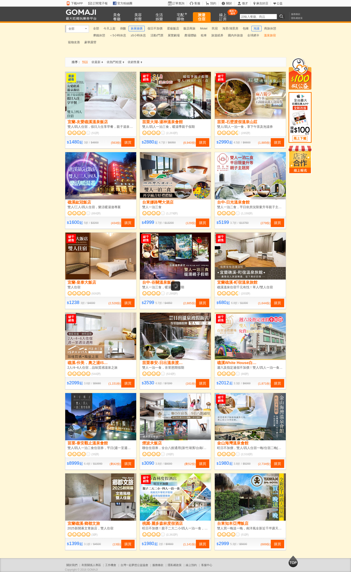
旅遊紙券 (217, 35)
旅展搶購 (137, 28)
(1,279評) (172, 213)
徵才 (245, 3)
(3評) (94, 534)
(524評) (170, 374)
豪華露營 (90, 42)
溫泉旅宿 (270, 35)
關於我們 (71, 565)
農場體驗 (190, 35)
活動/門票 (156, 35)
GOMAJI (82, 14)
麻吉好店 (262, 3)
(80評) (245, 374)
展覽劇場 (174, 35)
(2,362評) (172, 534)
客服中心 (206, 565)
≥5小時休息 (138, 35)
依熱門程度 (115, 62)
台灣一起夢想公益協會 (134, 565)
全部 (71, 28)
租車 (204, 35)
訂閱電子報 (100, 3)
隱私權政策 (297, 18)
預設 (85, 62)
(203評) (245, 293)
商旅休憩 (270, 28)
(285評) (245, 133)
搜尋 (282, 16)
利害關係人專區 (91, 565)
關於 (229, 3)
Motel (203, 28)
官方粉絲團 (124, 3)
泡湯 (257, 28)
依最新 (97, 62)
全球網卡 (253, 35)
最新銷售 (71, 77)
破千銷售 (146, 77)
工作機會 (110, 565)
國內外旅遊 (235, 35)
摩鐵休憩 (99, 35)
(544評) (96, 374)
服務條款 (295, 14)
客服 (197, 3)
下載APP (77, 3)
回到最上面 (293, 561)
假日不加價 (154, 28)
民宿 (215, 28)
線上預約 (191, 565)
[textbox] (258, 16)
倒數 (123, 28)
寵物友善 (74, 42)
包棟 (246, 28)
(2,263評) (172, 133)
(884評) (96, 213)
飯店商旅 (189, 28)
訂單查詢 (178, 3)
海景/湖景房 (230, 28)
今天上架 (109, 28)
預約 (213, 3)
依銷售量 (135, 62)
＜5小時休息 (117, 35)
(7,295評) (172, 293)
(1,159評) (247, 213)
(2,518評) (247, 454)
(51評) (95, 133)
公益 (280, 3)
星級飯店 (173, 28)
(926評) (96, 293)
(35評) (95, 454)
